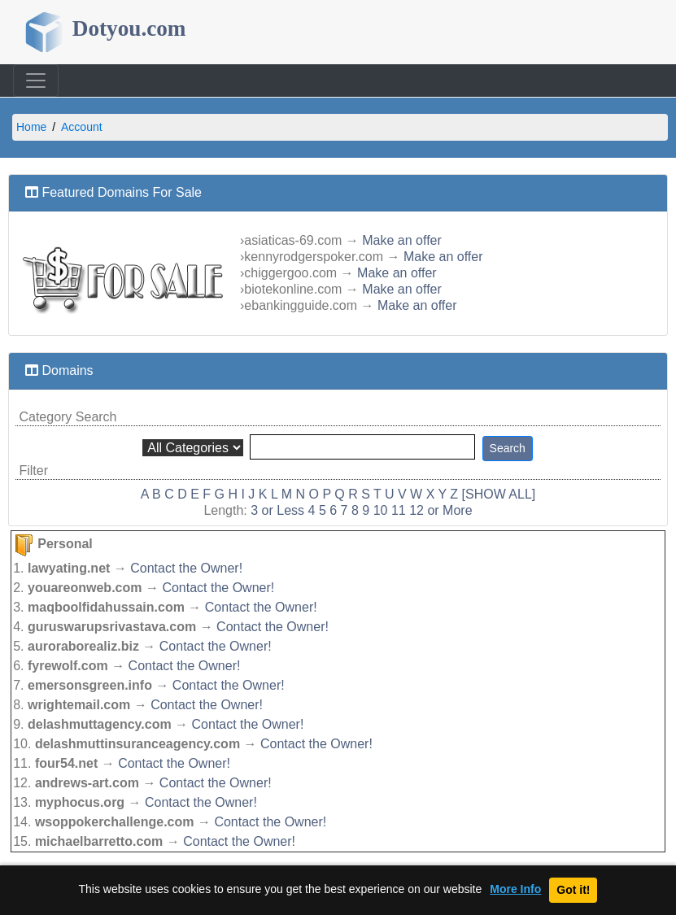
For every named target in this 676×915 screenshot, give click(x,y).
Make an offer (402, 240)
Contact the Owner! (186, 568)
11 (398, 510)
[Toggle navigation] (36, 80)
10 (380, 510)
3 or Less (277, 510)
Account (81, 126)
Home (31, 126)
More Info (515, 889)
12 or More (440, 510)
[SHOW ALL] (499, 494)
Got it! (573, 889)
